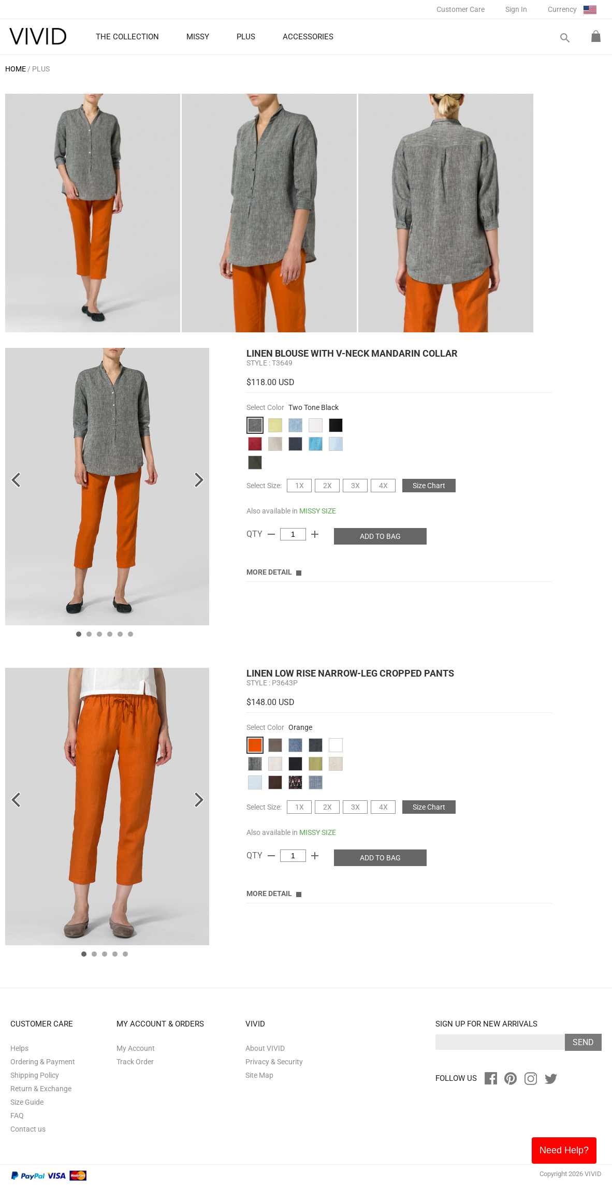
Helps (19, 1048)
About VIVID (265, 1048)
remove (271, 534)
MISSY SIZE (317, 511)
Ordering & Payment (42, 1062)
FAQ (17, 1115)
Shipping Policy (34, 1075)
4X (383, 485)
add (315, 534)
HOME (15, 69)
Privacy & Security (274, 1062)
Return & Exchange (40, 1089)
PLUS (41, 69)
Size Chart (429, 485)
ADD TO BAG (380, 536)
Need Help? (564, 1150)
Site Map (259, 1075)
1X (299, 485)
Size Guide (26, 1102)
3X (355, 485)
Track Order (135, 1062)
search (564, 38)
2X (327, 485)
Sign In (516, 9)
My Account (135, 1048)
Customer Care (460, 9)
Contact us (28, 1129)
